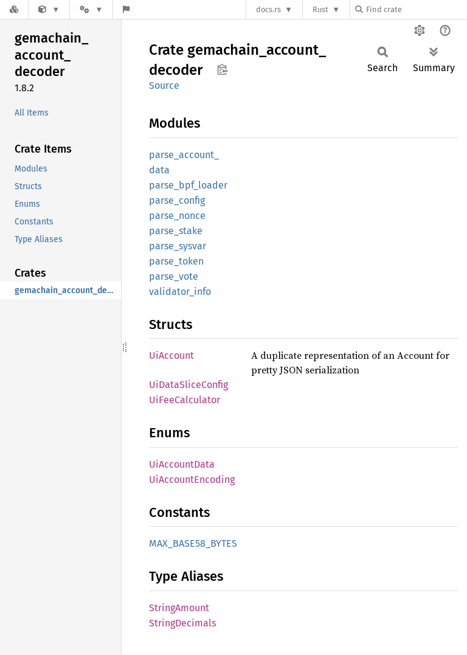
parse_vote (173, 276)
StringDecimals (182, 623)
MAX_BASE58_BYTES (193, 543)
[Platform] (91, 9)
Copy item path (222, 69)
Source (164, 85)
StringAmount (179, 608)
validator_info (180, 291)
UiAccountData (182, 464)
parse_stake (175, 231)
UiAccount (171, 355)
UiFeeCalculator (184, 400)
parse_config (177, 200)
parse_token (176, 261)
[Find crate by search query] (416, 9)
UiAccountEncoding (192, 479)
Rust (320, 9)
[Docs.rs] (14, 9)
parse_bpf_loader (188, 185)
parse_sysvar (177, 246)
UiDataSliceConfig (188, 384)
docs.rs (268, 9)
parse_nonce (177, 215)
